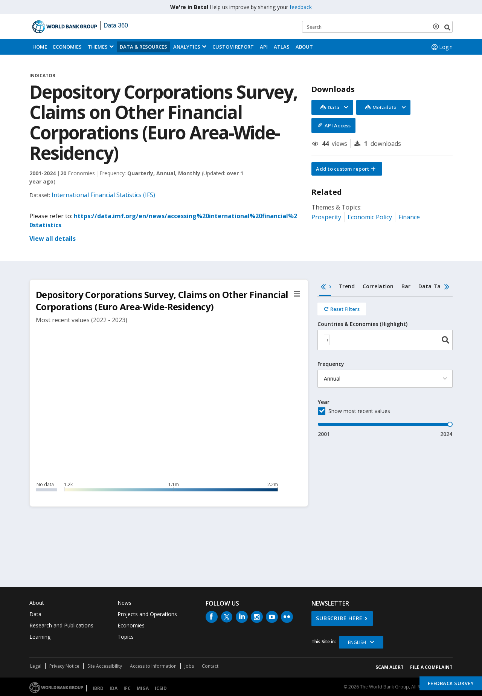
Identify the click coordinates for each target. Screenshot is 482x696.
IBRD (98, 688)
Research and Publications (61, 625)
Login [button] (441, 47)
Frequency (330, 364)
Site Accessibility (104, 666)
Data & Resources (143, 46)
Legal (35, 666)
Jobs (189, 666)
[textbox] (327, 340)
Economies (67, 46)
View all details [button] (52, 238)
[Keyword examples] (377, 27)
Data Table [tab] (433, 286)
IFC (127, 688)
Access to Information (153, 666)
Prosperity (326, 217)
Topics (125, 636)
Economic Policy (370, 217)
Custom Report (233, 46)
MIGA (143, 688)
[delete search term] (437, 26)
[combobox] (385, 340)
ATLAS (282, 46)
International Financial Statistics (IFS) (103, 195)
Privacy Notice (64, 666)
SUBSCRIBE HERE (339, 618)
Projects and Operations (147, 614)
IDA (113, 688)
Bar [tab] (406, 286)
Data (35, 614)
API (264, 46)
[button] (346, 169)
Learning (39, 636)
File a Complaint (431, 667)
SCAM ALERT (389, 667)
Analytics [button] (186, 46)
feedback (301, 7)
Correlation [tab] (378, 286)
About (304, 46)
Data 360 (116, 25)
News (124, 602)
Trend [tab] (347, 286)
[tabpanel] (385, 367)
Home (39, 46)
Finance (409, 217)
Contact (210, 666)
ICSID (161, 688)
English (357, 642)
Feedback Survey (451, 683)
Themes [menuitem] (98, 46)
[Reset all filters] (341, 309)
